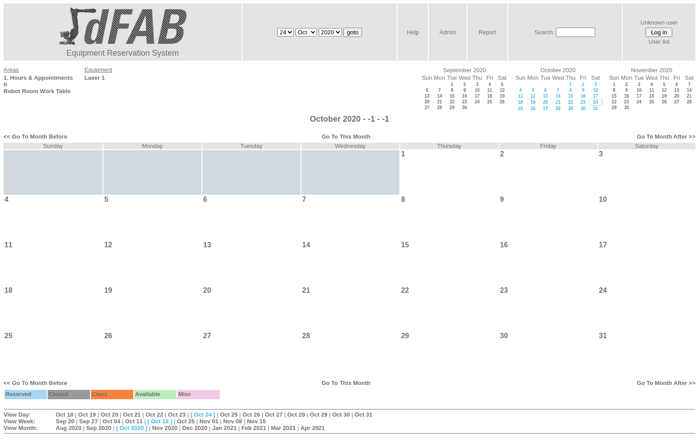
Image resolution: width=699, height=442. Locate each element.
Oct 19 (87, 414)
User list (659, 41)
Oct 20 (110, 414)
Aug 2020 (69, 428)
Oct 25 (229, 414)
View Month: (20, 428)
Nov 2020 (164, 428)
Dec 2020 (194, 428)
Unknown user (659, 22)
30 (464, 107)
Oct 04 (111, 421)
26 (502, 101)
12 (502, 90)
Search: (545, 32)
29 (451, 107)
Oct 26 (251, 414)
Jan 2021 (224, 428)
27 (426, 107)
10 (477, 90)
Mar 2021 (283, 428)
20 (426, 101)
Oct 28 (296, 414)
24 (477, 101)
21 (439, 101)
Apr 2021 (312, 428)
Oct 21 (132, 414)
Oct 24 (203, 414)
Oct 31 (364, 414)
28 (439, 107)
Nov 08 (233, 421)
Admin (448, 32)
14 (439, 96)
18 (489, 96)
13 (426, 96)
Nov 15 (256, 421)
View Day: (17, 414)
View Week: (19, 421)
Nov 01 (208, 421)
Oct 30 (341, 414)
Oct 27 (274, 414)
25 (489, 101)
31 (595, 108)
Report (487, 32)
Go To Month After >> (666, 136)
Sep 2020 (98, 428)
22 (451, 101)
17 (477, 96)
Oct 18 (65, 414)
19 (502, 96)
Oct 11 (134, 421)
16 (464, 96)
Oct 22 (154, 414)
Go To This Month (345, 136)
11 (489, 90)
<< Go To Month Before (35, 136)
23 (464, 101)
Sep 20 (65, 421)
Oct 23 (177, 414)
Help (413, 32)
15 (451, 96)
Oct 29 (319, 414)
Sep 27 (88, 421)
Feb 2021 (253, 428)
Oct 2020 (131, 428)
